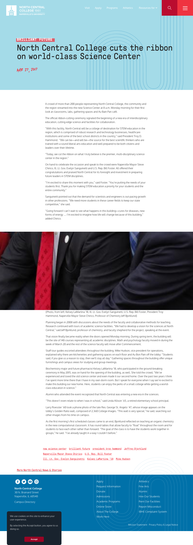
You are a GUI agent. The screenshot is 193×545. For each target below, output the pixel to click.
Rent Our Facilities (149, 501)
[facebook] (17, 481)
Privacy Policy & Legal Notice (163, 524)
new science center (54, 448)
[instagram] (36, 481)
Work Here (102, 516)
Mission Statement (137, 524)
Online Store (104, 506)
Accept (34, 539)
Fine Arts (144, 486)
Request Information (108, 486)
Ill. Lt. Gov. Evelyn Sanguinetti (64, 458)
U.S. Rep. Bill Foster (98, 453)
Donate (100, 491)
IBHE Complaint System (153, 511)
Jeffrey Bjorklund (135, 448)
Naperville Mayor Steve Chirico (62, 453)
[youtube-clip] (30, 481)
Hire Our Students (149, 496)
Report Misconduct (150, 506)
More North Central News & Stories (39, 470)
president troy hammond (107, 448)
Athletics (128, 7)
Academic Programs (108, 501)
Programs (112, 7)
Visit (87, 7)
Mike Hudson (123, 458)
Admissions (103, 496)
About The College (107, 511)
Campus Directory (25, 501)
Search (169, 8)
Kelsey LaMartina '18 (100, 458)
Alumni (143, 491)
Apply (98, 7)
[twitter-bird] (24, 481)
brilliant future (79, 448)
